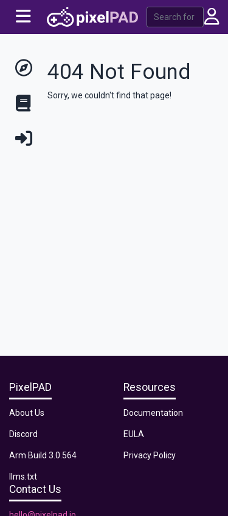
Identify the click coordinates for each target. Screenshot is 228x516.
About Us (26, 413)
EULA (133, 434)
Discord (23, 434)
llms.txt (23, 476)
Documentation (153, 413)
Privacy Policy (149, 455)
